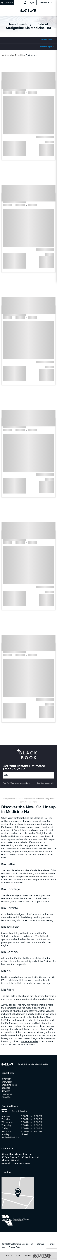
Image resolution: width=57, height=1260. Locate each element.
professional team (41, 836)
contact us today (29, 1041)
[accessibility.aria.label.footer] (42, 1256)
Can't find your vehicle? (45, 783)
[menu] (5, 10)
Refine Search (46, 40)
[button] (7, 2)
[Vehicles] (28, 775)
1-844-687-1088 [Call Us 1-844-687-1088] (21, 1163)
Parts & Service (19, 1111)
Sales (4, 1111)
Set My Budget (46, 47)
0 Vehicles (31, 55)
